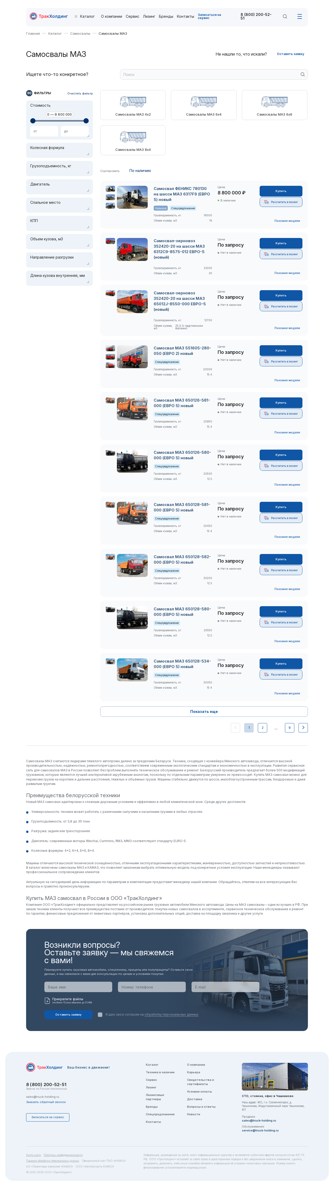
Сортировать (110, 171)
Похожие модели (287, 221)
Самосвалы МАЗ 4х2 (133, 114)
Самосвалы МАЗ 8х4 (133, 149)
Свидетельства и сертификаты (200, 1082)
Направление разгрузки (52, 257)
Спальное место (45, 202)
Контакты (185, 16)
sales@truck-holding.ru (42, 1097)
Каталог (55, 33)
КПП (34, 221)
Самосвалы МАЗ (113, 33)
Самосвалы (80, 33)
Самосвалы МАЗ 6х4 (204, 114)
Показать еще (204, 711)
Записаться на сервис (209, 16)
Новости (193, 1114)
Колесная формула (47, 148)
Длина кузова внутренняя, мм (57, 275)
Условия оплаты (199, 1091)
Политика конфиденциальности (63, 1155)
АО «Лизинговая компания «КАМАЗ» (49, 1166)
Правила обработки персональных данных (52, 1160)
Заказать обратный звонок (46, 1102)
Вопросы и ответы (201, 1106)
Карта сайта (33, 1155)
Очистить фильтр (80, 93)
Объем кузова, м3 (46, 239)
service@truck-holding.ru (260, 1130)
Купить (281, 191)
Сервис (132, 16)
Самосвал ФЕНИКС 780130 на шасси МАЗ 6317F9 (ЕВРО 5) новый (182, 194)
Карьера (193, 1072)
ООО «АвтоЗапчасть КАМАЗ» (95, 1166)
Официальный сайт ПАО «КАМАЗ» (104, 1160)
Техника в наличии (160, 1072)
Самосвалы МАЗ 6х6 (274, 114)
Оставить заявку (290, 54)
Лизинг (149, 16)
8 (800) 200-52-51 (256, 16)
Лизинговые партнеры (155, 1097)
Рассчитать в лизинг (281, 202)
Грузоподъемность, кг (50, 166)
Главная (33, 33)
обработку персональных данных (172, 1014)
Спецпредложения (160, 1114)
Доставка (194, 1099)
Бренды (166, 16)
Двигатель (40, 184)
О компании (111, 16)
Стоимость (40, 105)
